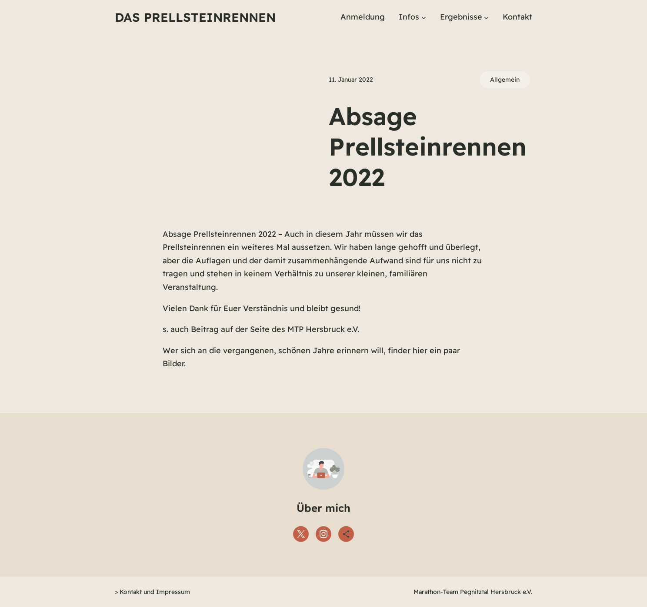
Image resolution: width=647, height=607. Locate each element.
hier (420, 350)
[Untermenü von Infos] (423, 17)
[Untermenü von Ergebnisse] (486, 17)
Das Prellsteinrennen (195, 17)
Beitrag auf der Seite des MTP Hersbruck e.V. (275, 329)
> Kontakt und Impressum (152, 592)
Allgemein (505, 79)
